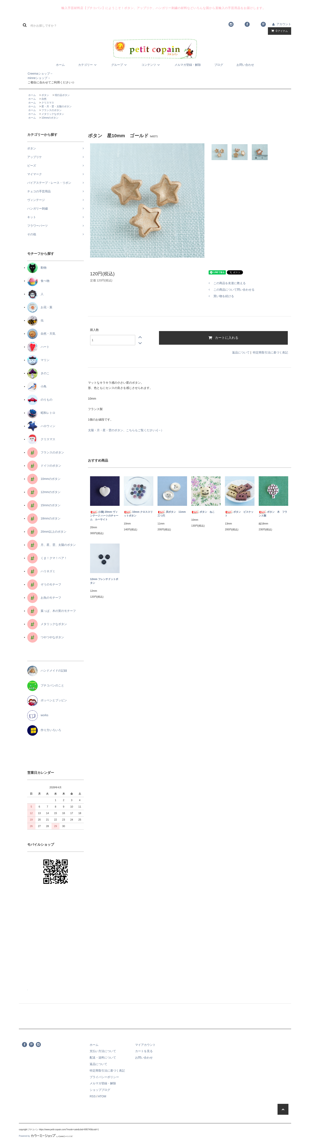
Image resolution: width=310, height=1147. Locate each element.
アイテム (278, 30)
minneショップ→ (34, 78)
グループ (119, 64)
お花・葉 (39, 307)
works (37, 715)
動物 (36, 267)
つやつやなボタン (45, 637)
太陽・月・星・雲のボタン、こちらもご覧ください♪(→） (126, 430)
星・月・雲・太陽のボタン (56, 106)
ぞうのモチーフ (44, 584)
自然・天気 (41, 333)
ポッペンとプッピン (47, 700)
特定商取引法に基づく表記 (270, 352)
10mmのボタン (49, 117)
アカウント (283, 24)
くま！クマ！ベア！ (47, 558)
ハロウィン (41, 426)
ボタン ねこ (203, 512)
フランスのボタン (51, 110)
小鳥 (36, 386)
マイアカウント (145, 1044)
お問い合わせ (245, 64)
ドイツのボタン (44, 465)
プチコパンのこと (45, 685)
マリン (38, 360)
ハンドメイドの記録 (47, 670)
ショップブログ (100, 1089)
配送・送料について (103, 1057)
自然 (43, 98)
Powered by (46, 1136)
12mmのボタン (44, 492)
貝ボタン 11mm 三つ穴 (172, 513)
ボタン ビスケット (239, 513)
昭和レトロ (41, 412)
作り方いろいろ (44, 730)
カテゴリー (88, 64)
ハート (38, 346)
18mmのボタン (44, 518)
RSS (93, 1096)
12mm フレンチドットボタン (104, 581)
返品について (241, 352)
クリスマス (47, 102)
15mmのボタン (44, 505)
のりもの (39, 399)
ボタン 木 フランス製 (273, 513)
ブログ (218, 64)
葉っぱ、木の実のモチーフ (51, 610)
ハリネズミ (41, 571)
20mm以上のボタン (46, 531)
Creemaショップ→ (36, 73)
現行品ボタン (62, 95)
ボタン (45, 95)
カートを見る (144, 1051)
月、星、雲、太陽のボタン (51, 544)
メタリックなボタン (52, 114)
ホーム (60, 64)
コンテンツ (151, 64)
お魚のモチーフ (44, 597)
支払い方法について (103, 1051)
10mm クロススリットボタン (138, 513)
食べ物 (38, 280)
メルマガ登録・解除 (187, 64)
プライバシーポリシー (104, 1077)
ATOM (102, 1096)
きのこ (38, 373)
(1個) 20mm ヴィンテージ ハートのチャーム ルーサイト (104, 515)
